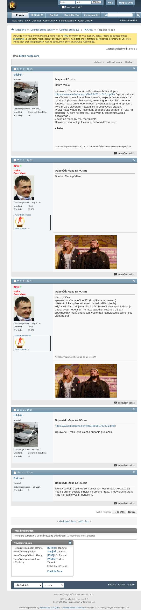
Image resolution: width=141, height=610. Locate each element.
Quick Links (84, 20)
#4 (134, 409)
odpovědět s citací (124, 153)
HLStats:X (37, 15)
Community (49, 20)
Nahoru (131, 512)
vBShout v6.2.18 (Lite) (50, 607)
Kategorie (20, 29)
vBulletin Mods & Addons (73, 607)
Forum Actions (66, 20)
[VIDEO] (51, 558)
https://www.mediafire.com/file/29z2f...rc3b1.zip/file (85, 94)
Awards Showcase (23, 214)
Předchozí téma (67, 521)
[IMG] (50, 555)
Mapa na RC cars (29, 56)
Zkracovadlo (91, 15)
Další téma (84, 521)
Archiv (121, 584)
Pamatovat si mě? (72, 7)
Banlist (54, 15)
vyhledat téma (113, 62)
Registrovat (126, 2)
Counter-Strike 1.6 (69, 29)
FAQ (27, 20)
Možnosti (98, 62)
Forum (20, 15)
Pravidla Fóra (54, 571)
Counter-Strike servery (42, 29)
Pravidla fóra (71, 15)
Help (110, 2)
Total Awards (21, 228)
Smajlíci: (52, 551)
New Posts (17, 20)
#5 (134, 472)
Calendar (36, 20)
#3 (134, 280)
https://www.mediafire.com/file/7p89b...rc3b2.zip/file (85, 425)
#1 (134, 68)
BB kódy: (52, 547)
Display (128, 62)
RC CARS (88, 29)
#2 (134, 159)
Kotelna (112, 584)
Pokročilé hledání (128, 20)
